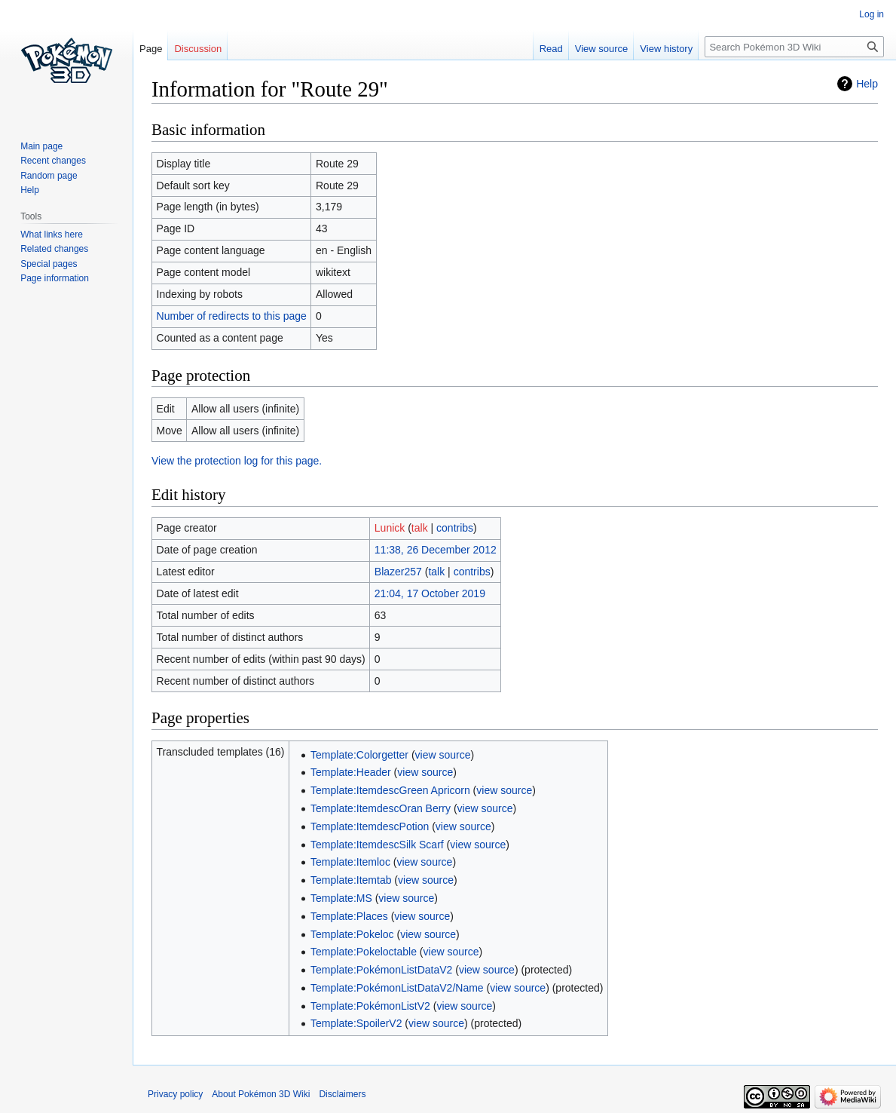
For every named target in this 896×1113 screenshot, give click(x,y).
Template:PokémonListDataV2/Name (397, 988)
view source (443, 755)
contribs (454, 528)
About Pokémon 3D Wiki (261, 1094)
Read (551, 48)
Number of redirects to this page (232, 316)
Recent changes (53, 160)
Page (150, 48)
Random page (48, 175)
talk (419, 528)
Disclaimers (342, 1094)
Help (867, 84)
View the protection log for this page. (236, 461)
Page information (54, 278)
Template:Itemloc (350, 862)
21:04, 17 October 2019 (430, 593)
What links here (51, 234)
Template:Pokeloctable (363, 952)
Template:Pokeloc (352, 934)
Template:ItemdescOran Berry (380, 808)
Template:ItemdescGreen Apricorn (390, 790)
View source (601, 48)
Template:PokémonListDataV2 (381, 970)
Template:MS (341, 898)
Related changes (54, 249)
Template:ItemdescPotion (369, 826)
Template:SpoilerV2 (356, 1023)
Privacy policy (175, 1094)
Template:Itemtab (350, 880)
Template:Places (349, 916)
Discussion (198, 48)
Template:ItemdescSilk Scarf (377, 845)
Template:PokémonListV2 (370, 1006)
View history (666, 48)
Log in (871, 14)
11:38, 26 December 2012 (436, 550)
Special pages (48, 264)
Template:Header (350, 772)
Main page (41, 146)
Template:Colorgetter (359, 755)
